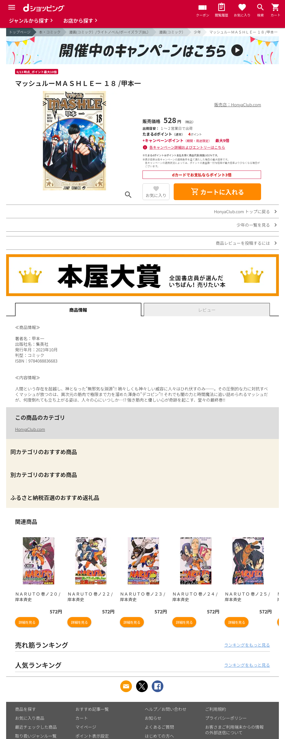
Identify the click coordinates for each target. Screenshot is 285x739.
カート (81, 718)
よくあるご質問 (159, 727)
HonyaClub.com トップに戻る (242, 211)
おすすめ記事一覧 (92, 709)
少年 (197, 32)
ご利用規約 (215, 709)
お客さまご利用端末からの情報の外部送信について (234, 729)
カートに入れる (217, 192)
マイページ (85, 727)
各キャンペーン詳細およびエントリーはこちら (187, 147)
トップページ (20, 32)
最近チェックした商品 (36, 727)
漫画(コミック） (172, 32)
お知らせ (153, 718)
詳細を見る (27, 622)
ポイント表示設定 (92, 736)
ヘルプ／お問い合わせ (165, 709)
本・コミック (50, 32)
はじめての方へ (159, 736)
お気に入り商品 (29, 718)
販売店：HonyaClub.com (237, 104)
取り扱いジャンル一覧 (35, 736)
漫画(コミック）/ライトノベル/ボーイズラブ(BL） (110, 32)
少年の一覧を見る (253, 225)
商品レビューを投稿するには (243, 243)
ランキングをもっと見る (247, 645)
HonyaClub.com (30, 429)
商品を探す (25, 709)
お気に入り (156, 195)
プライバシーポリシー (226, 718)
